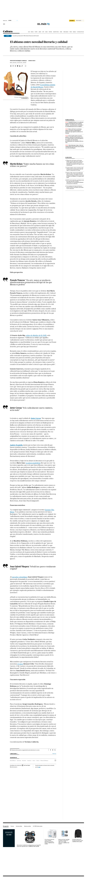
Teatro (36, 31)
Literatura (29, 760)
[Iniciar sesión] (79, 21)
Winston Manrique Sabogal (18, 60)
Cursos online (19, 826)
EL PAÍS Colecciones (37, 826)
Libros (40, 31)
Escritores (19, 760)
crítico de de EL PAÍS (36, 335)
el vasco (20, 664)
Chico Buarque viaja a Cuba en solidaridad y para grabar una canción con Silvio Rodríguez (74, 147)
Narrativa (24, 760)
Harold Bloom (13, 760)
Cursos (12, 826)
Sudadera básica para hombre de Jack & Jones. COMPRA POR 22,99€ (77, 840)
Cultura (8, 31)
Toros (70, 31)
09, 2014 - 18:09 (21, 62)
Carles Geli (31, 60)
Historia (50, 31)
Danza (46, 31)
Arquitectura (56, 31)
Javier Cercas (36, 418)
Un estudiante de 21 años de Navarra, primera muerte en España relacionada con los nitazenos (74, 187)
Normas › (54, 753)
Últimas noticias (80, 31)
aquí (39, 767)
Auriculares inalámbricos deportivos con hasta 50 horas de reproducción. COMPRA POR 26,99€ (29, 846)
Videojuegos (65, 31)
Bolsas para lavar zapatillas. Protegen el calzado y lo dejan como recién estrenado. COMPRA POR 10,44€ (64, 841)
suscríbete (72, 20)
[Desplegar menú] (4, 24)
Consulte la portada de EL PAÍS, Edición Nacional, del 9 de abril (25, 35)
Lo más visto (68, 157)
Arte (43, 31)
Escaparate (6, 826)
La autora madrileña (33, 463)
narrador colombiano (19, 577)
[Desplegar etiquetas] (55, 760)
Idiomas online (27, 826)
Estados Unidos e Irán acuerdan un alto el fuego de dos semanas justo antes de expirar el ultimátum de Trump (74, 169)
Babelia (74, 31)
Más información (14, 767)
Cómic (61, 31)
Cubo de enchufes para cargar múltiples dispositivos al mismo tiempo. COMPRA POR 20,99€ (49, 841)
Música (32, 31)
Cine (29, 31)
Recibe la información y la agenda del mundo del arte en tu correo (25, 750)
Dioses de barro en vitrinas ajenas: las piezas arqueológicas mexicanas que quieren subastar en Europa (74, 131)
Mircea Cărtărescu (44, 760)
